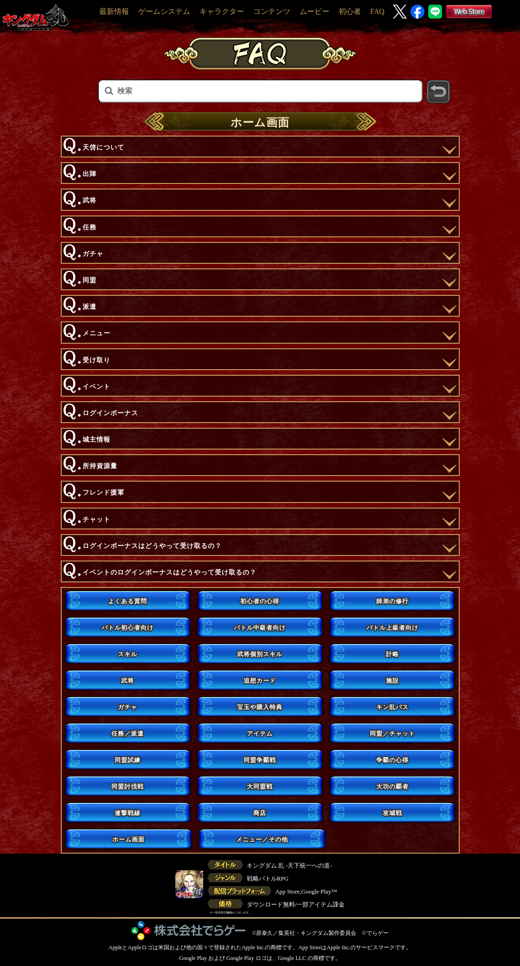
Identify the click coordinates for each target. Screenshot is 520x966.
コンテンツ (271, 11)
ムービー (314, 11)
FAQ (377, 11)
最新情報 (114, 11)
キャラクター (221, 11)
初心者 (350, 11)
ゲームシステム (164, 11)
